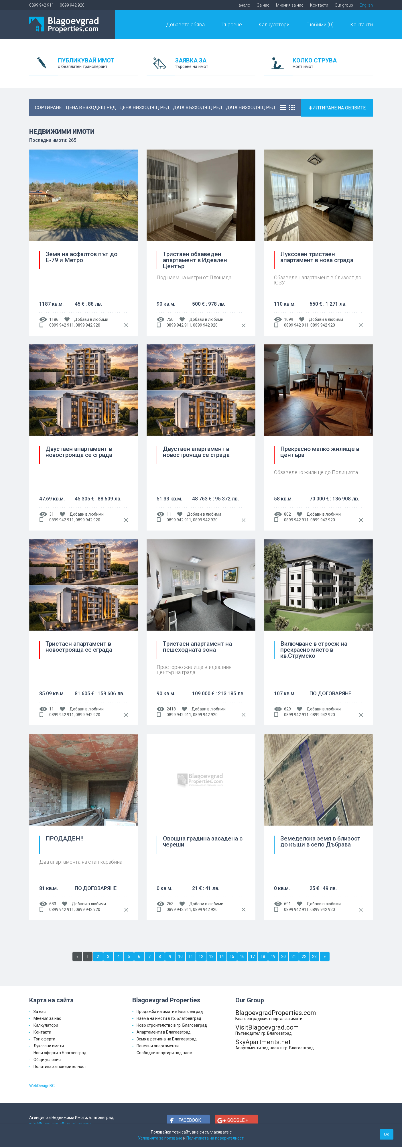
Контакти (319, 5)
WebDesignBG (42, 1085)
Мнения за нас (290, 5)
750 (170, 319)
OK (386, 1134)
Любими (320, 24)
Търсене (231, 24)
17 (252, 956)
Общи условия (47, 1059)
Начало (243, 5)
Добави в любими (91, 319)
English (366, 5)
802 (287, 514)
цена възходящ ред (91, 107)
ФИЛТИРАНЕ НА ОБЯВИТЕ (337, 108)
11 (169, 514)
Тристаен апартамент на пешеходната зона (197, 647)
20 (283, 956)
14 (221, 956)
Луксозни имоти (49, 1046)
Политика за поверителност (60, 1066)
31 (51, 514)
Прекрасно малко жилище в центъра (319, 452)
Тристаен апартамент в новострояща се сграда (79, 647)
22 (304, 956)
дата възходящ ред (197, 107)
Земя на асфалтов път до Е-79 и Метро (81, 257)
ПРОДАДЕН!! (65, 839)
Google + (237, 1120)
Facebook (189, 1120)
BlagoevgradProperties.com (275, 1015)
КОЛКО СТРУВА (333, 66)
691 (287, 904)
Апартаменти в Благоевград (164, 1032)
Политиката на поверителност (215, 1138)
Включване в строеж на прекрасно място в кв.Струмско (313, 650)
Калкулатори (274, 24)
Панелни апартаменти (158, 1046)
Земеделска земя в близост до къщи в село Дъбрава (320, 842)
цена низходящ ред (144, 107)
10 (180, 956)
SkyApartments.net (275, 1044)
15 (232, 956)
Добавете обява (185, 24)
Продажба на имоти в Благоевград (170, 1011)
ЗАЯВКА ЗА (215, 66)
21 (293, 956)
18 (263, 956)
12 (201, 956)
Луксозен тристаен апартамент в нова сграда (316, 257)
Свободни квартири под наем (164, 1052)
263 (170, 904)
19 (273, 956)
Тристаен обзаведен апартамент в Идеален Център (195, 260)
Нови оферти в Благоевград (60, 1052)
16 (242, 956)
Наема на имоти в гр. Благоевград (169, 1018)
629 (287, 709)
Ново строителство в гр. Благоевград (172, 1025)
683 (52, 904)
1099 (288, 319)
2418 (171, 709)
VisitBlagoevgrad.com (275, 1030)
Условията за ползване (160, 1138)
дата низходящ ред (250, 107)
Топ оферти (44, 1039)
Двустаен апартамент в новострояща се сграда (79, 452)
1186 (53, 319)
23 (314, 956)
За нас (263, 5)
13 (211, 956)
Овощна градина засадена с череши (203, 842)
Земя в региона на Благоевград (167, 1039)
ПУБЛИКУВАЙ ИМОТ (98, 66)
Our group (344, 5)
